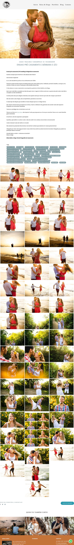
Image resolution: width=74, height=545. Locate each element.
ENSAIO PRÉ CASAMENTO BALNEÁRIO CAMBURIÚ (18, 161)
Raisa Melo (62, 162)
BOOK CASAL (20, 147)
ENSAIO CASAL (10, 147)
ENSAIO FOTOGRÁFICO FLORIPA (14, 155)
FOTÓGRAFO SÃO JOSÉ (12, 150)
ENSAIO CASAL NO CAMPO (42, 154)
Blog (62, 4)
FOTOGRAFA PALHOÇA (42, 148)
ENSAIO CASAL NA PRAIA (28, 154)
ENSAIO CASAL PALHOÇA (13, 157)
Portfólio (55, 4)
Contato (68, 4)
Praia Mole (19, 112)
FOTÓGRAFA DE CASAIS (39, 150)
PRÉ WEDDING (53, 147)
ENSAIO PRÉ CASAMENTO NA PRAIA (42, 157)
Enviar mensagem (62, 543)
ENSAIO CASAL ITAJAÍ (27, 157)
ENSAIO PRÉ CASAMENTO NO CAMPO (16, 159)
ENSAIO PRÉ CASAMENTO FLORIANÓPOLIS (37, 159)
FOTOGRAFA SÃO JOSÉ (28, 148)
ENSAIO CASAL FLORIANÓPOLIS (32, 155)
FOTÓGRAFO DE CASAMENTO (31, 152)
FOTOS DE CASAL (29, 147)
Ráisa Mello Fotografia (30, 162)
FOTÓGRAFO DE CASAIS (53, 150)
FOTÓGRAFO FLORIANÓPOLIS (57, 148)
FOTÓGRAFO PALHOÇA (26, 150)
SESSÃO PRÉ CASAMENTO (13, 154)
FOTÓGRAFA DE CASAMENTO (14, 152)
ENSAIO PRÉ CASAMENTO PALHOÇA (41, 161)
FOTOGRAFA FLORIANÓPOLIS (14, 148)
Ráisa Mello (54, 162)
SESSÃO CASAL (56, 152)
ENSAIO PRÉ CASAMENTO (42, 147)
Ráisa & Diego (44, 4)
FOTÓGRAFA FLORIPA (45, 152)
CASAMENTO (63, 147)
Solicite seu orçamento (67, 503)
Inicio (36, 4)
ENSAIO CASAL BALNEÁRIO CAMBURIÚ (51, 155)
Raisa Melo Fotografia (43, 162)
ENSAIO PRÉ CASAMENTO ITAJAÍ (14, 162)
